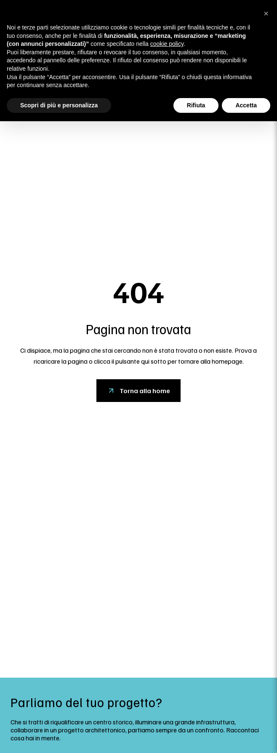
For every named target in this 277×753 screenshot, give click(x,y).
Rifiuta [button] (196, 105)
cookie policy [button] (167, 43)
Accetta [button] (246, 105)
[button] (266, 13)
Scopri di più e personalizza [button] (59, 105)
